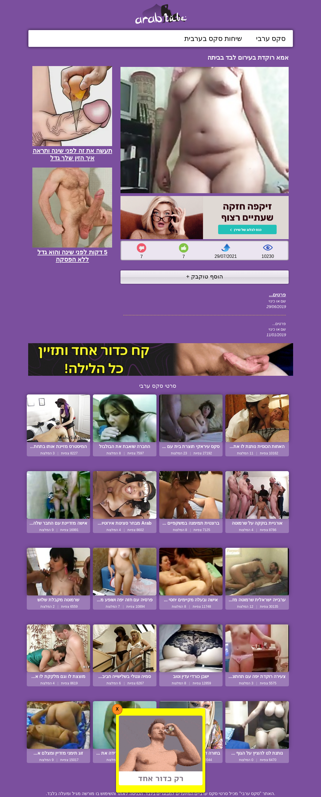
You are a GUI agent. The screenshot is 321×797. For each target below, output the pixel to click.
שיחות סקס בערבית (213, 38)
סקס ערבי (271, 38)
